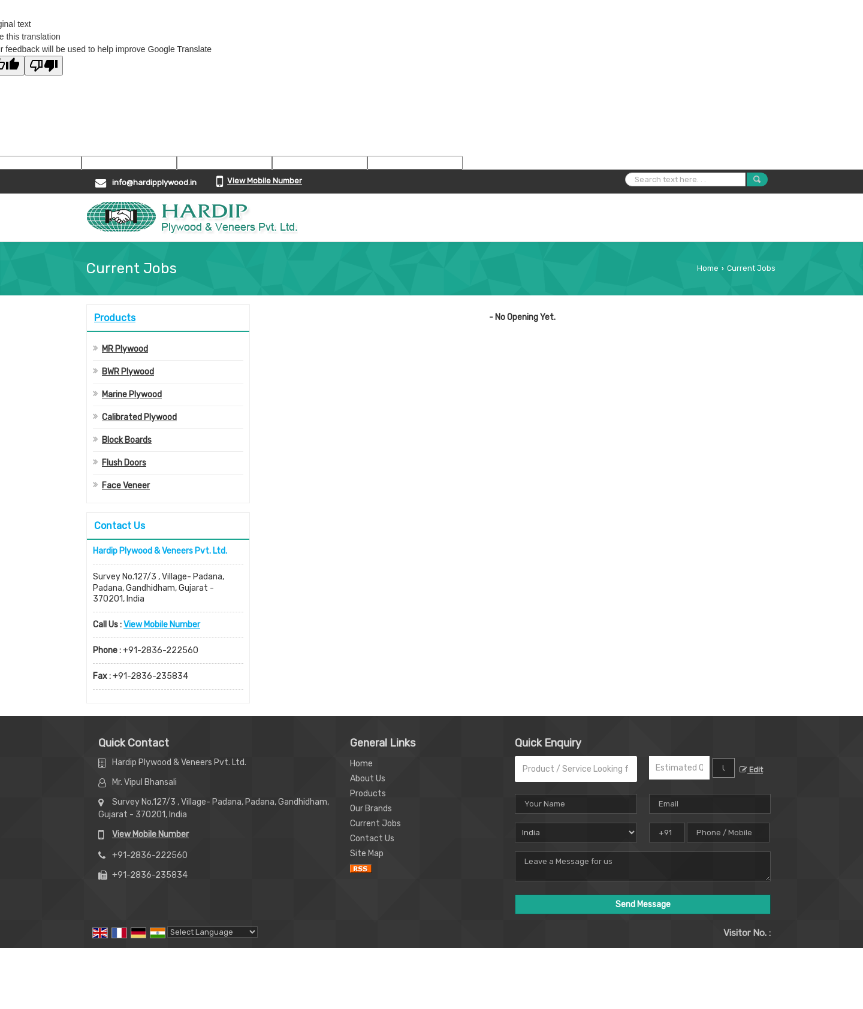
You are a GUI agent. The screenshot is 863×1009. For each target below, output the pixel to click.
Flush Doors (124, 463)
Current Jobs (375, 823)
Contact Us (372, 838)
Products (114, 318)
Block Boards (127, 440)
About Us (367, 779)
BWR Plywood (128, 372)
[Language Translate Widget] (212, 932)
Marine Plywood (132, 394)
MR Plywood (125, 349)
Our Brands (371, 808)
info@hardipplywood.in (154, 182)
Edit (751, 769)
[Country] (575, 832)
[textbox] (724, 768)
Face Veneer (126, 486)
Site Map (367, 853)
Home (708, 268)
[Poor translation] (44, 65)
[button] (264, 180)
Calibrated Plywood (139, 417)
